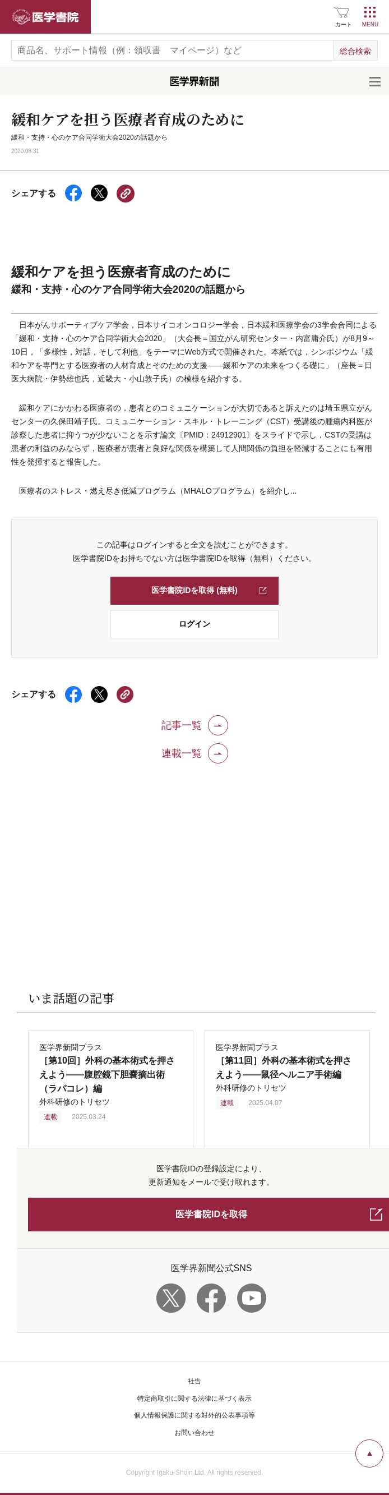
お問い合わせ (194, 1433)
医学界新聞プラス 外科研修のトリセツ (107, 1074)
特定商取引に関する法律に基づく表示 (194, 1398)
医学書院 (45, 17)
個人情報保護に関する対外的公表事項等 (194, 1415)
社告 (194, 1381)
